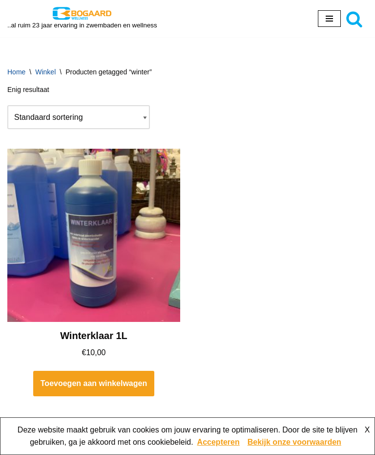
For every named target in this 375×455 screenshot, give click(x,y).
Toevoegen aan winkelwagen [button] (94, 383)
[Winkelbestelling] (78, 117)
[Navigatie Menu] (329, 18)
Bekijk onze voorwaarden (294, 442)
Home (16, 72)
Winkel (45, 72)
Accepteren (218, 442)
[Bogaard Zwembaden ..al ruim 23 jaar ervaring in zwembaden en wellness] (82, 18)
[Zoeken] (354, 18)
